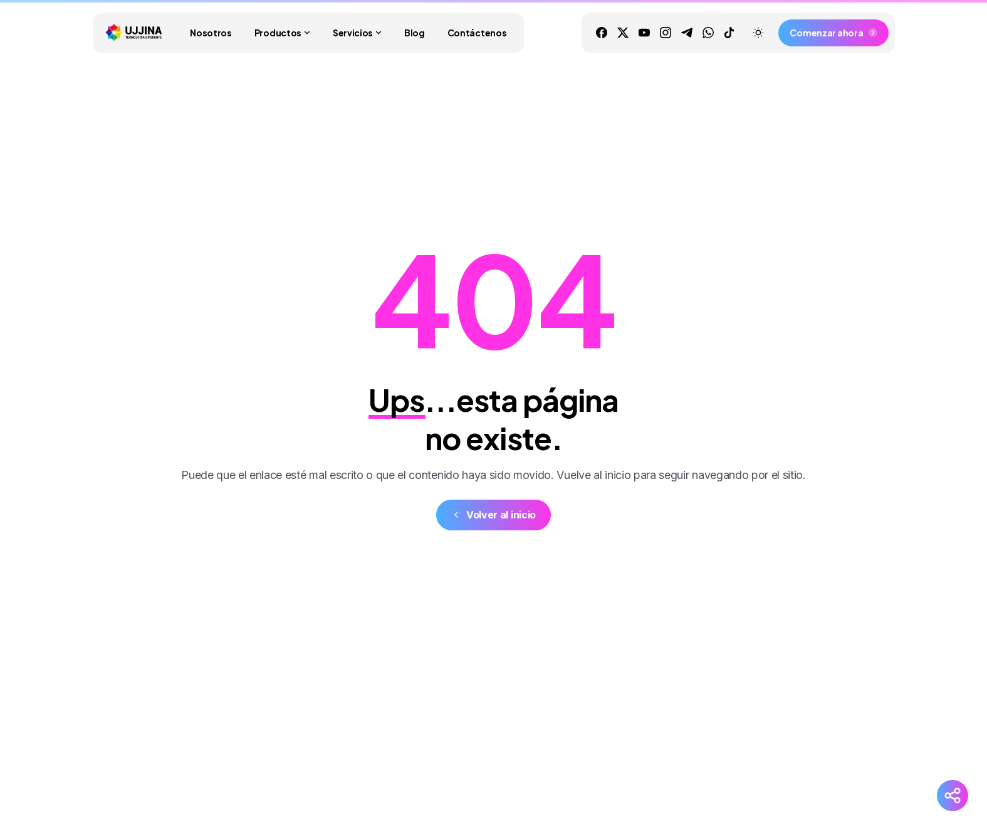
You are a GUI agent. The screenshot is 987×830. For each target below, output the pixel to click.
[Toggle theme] (758, 32)
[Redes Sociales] (952, 795)
